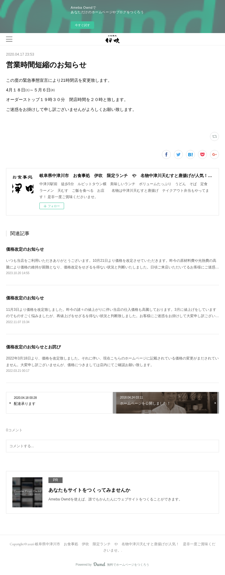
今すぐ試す (82, 25)
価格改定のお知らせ (25, 249)
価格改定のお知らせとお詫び (33, 346)
